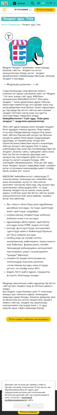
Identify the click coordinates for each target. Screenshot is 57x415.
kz (38, 3)
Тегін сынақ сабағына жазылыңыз (28, 319)
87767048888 (21, 10)
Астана (21, 4)
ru (43, 3)
